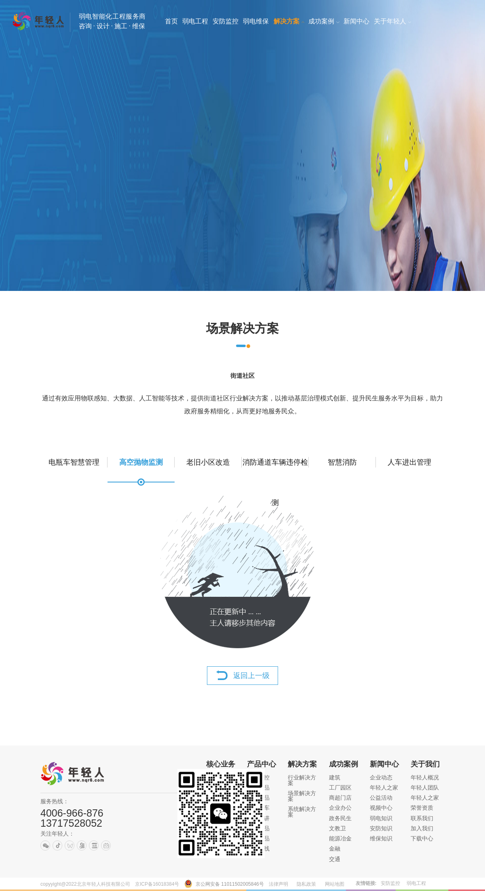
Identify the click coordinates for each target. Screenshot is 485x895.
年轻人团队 (425, 787)
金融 (334, 848)
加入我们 (422, 828)
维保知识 (381, 838)
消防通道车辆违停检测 (275, 470)
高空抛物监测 (141, 462)
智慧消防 (342, 462)
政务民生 (340, 818)
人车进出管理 (409, 462)
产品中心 (261, 764)
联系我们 (422, 818)
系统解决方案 (302, 811)
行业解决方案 (302, 780)
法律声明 (278, 884)
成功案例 (343, 764)
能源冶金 (340, 838)
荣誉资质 (422, 808)
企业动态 (381, 777)
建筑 (334, 777)
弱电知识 (381, 818)
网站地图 (334, 884)
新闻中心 (384, 764)
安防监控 (390, 883)
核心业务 (220, 764)
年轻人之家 (384, 787)
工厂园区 (340, 787)
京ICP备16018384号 (157, 884)
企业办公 (340, 808)
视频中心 (381, 808)
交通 (334, 859)
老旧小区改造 (208, 462)
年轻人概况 (425, 777)
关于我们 (425, 764)
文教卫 (337, 828)
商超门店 (340, 797)
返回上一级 (251, 676)
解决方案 (302, 764)
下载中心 (422, 838)
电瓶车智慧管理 (73, 462)
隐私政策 (306, 884)
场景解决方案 (302, 796)
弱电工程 (416, 883)
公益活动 (381, 797)
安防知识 (381, 828)
